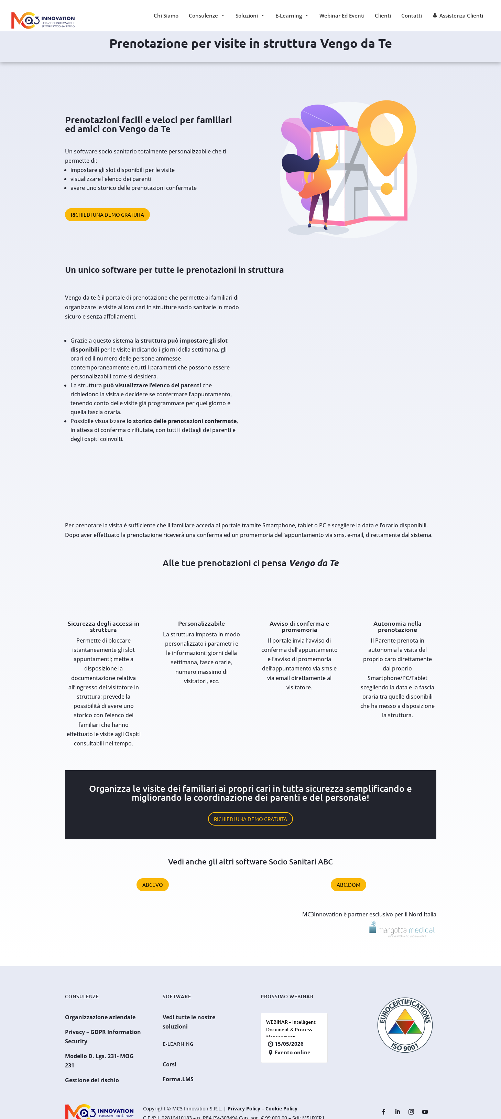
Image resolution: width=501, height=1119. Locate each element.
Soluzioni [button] (250, 15)
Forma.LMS (178, 1079)
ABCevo (152, 884)
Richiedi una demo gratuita (107, 214)
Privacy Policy (244, 1108)
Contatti (411, 15)
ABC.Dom (348, 884)
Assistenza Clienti (461, 15)
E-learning (292, 15)
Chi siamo (166, 15)
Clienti (383, 15)
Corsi (169, 1064)
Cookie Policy (281, 1108)
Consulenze (207, 15)
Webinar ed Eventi (341, 15)
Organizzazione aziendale (100, 1017)
